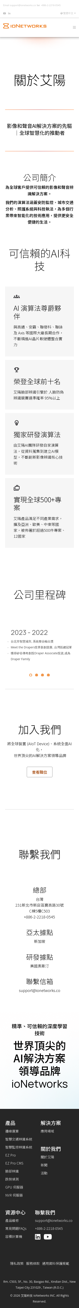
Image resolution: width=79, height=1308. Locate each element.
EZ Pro (10, 1155)
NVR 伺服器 (14, 1195)
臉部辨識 (12, 1171)
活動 (44, 1172)
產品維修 (12, 1220)
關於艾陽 (47, 1156)
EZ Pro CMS (14, 1163)
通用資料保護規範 (55, 1263)
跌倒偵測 (12, 1179)
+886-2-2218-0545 (51, 5)
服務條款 (33, 1263)
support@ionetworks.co (23, 5)
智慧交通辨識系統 (18, 1139)
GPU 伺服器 (14, 1187)
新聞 (44, 1164)
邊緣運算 (12, 1131)
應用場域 (47, 1131)
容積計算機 (13, 1236)
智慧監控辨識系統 (18, 1147)
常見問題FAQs (16, 1228)
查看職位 (39, 772)
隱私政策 (17, 1263)
